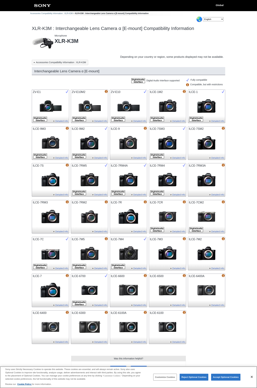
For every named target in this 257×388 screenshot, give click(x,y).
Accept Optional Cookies (226, 379)
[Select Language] (213, 19)
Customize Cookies (165, 379)
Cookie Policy (24, 386)
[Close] (251, 378)
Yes (118, 368)
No (138, 368)
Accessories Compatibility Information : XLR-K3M (51, 13)
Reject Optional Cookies (194, 379)
